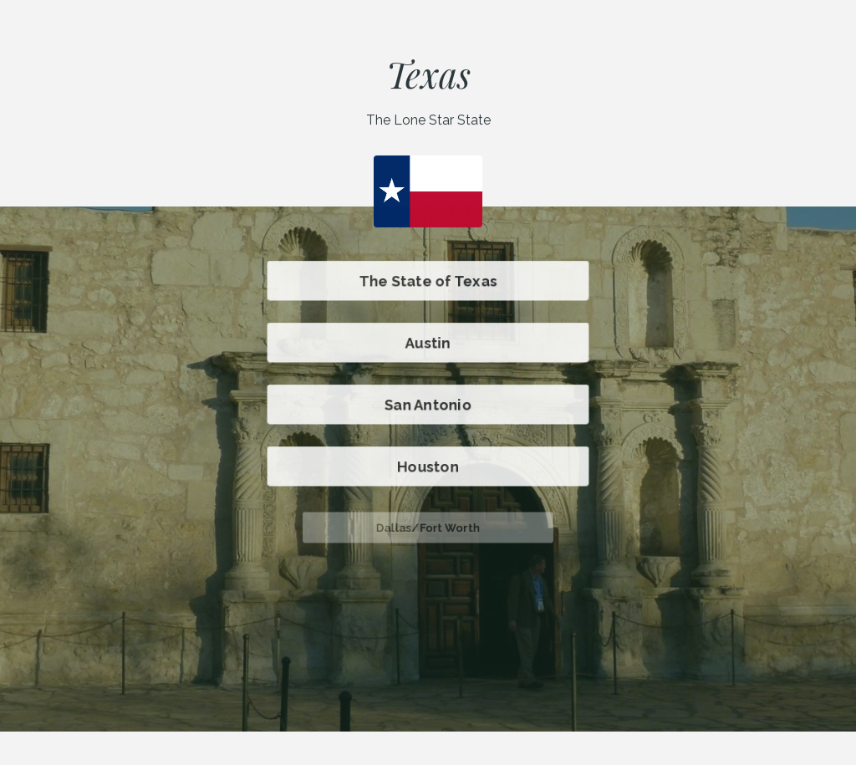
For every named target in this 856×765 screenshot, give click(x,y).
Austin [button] (427, 342)
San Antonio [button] (428, 404)
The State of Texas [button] (428, 281)
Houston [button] (428, 466)
